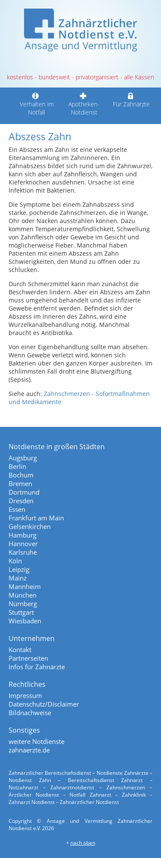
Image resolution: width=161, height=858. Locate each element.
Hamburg (22, 535)
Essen (17, 509)
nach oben (82, 842)
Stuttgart (21, 612)
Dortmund (24, 492)
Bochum (21, 475)
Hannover (23, 543)
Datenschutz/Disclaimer (44, 704)
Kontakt (20, 649)
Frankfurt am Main (36, 518)
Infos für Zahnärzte (37, 666)
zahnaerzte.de (29, 750)
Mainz (18, 578)
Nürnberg (23, 603)
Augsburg (23, 457)
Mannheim (25, 586)
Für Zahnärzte (131, 100)
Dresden (21, 500)
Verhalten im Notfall (36, 104)
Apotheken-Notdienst (84, 104)
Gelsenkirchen (30, 526)
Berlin (17, 466)
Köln (15, 560)
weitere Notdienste (36, 741)
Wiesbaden (25, 620)
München (22, 595)
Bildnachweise (30, 712)
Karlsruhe (23, 552)
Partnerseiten (28, 658)
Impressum (25, 695)
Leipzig (19, 569)
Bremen (20, 483)
